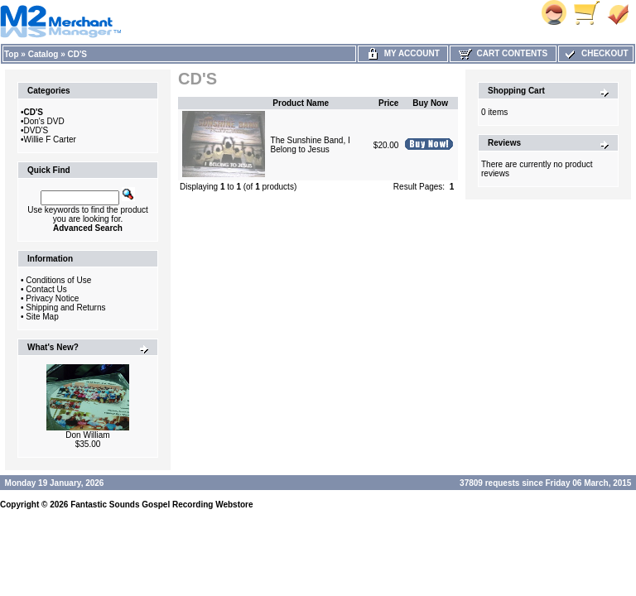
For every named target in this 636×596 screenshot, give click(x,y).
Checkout (595, 53)
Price (388, 103)
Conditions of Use (58, 280)
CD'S (78, 54)
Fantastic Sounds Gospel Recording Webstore (161, 504)
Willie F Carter (50, 139)
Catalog (43, 54)
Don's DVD (44, 121)
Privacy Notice (52, 298)
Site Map (42, 316)
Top (11, 54)
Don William (87, 435)
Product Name (300, 103)
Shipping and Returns (65, 307)
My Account (403, 53)
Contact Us (46, 289)
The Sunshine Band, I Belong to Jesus (310, 145)
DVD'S (36, 130)
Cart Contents (503, 53)
